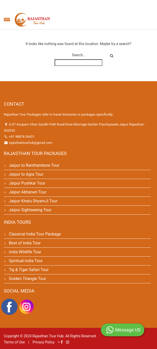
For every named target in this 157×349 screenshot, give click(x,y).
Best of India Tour (25, 243)
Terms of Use (14, 342)
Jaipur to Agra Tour (26, 174)
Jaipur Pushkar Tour (27, 183)
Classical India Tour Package (35, 234)
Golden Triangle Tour (27, 278)
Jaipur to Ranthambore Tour (34, 165)
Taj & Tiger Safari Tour (29, 269)
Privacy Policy (43, 342)
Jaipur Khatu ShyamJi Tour (33, 201)
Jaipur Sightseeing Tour (30, 209)
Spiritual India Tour (26, 260)
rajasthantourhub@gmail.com (30, 143)
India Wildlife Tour (25, 251)
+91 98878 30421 (22, 136)
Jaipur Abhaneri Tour (27, 192)
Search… (78, 55)
